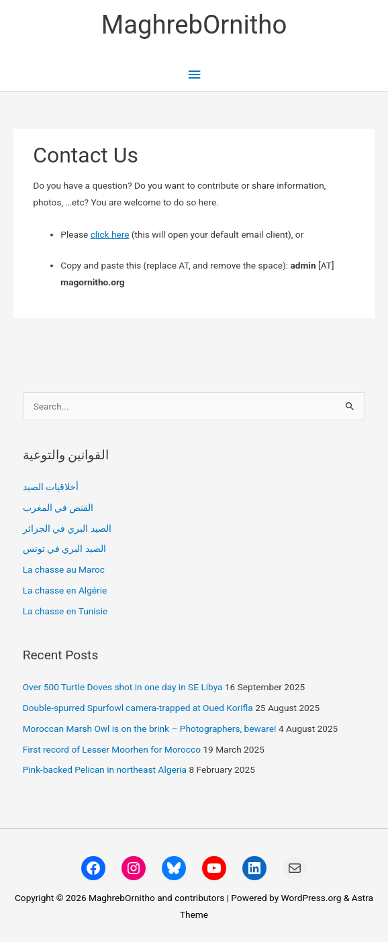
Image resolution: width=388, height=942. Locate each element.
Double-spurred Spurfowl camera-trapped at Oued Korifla (138, 707)
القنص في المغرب (58, 507)
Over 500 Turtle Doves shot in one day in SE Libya (123, 686)
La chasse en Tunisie (65, 611)
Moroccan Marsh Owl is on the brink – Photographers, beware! (150, 728)
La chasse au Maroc (64, 569)
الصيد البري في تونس (64, 548)
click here (110, 234)
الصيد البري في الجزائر (67, 528)
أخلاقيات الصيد (51, 486)
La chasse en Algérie (65, 590)
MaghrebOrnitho (194, 24)
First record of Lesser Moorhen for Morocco (112, 749)
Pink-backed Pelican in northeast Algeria (105, 769)
